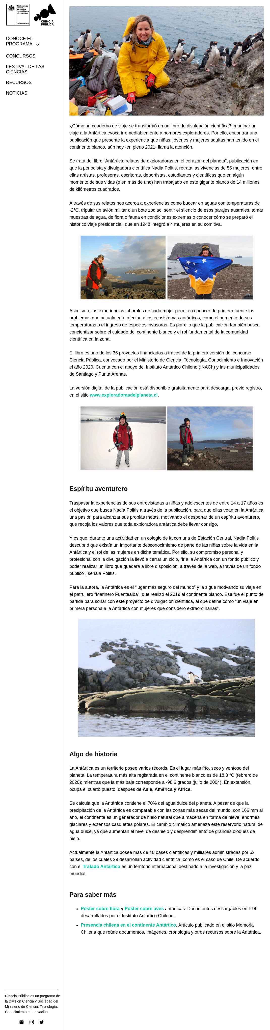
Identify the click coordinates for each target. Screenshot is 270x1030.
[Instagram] (31, 1022)
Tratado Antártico (101, 866)
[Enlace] (32, 14)
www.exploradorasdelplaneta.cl (123, 395)
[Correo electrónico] (21, 1022)
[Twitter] (41, 1022)
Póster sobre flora (100, 908)
